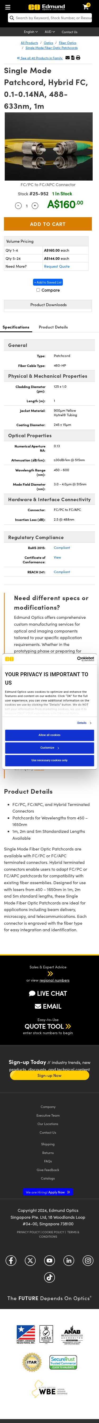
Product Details (53, 327)
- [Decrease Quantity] (18, 205)
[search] (50, 17)
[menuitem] (9, 6)
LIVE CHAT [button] (48, 993)
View (57, 557)
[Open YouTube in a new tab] (49, 1262)
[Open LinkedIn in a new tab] (69, 1262)
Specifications (16, 327)
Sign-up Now (49, 1075)
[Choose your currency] (51, 32)
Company (48, 1106)
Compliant (62, 547)
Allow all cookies (49, 735)
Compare (48, 290)
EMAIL (48, 1006)
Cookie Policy (53, 1232)
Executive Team (48, 1115)
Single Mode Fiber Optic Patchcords (52, 48)
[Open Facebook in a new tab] (11, 1262)
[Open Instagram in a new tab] (88, 1262)
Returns (48, 1152)
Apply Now (45, 1192)
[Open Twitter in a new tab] (30, 1262)
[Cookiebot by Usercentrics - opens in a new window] (71, 658)
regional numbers (54, 980)
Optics (48, 43)
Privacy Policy (28, 1232)
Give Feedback (48, 1169)
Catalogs (48, 1178)
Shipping (48, 1144)
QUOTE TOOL (44, 1026)
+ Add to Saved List (48, 282)
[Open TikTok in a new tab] (49, 1279)
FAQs (48, 1161)
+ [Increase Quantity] (35, 205)
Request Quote (57, 266)
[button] (73, 57)
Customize (49, 747)
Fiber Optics (67, 43)
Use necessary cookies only (49, 760)
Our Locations (47, 1123)
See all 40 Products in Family (40, 58)
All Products (29, 43)
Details (82, 723)
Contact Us (69, 32)
